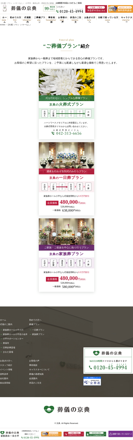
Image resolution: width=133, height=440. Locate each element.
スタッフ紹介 (6, 365)
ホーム (4, 19)
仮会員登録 (5, 383)
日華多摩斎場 (9, 347)
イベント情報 (6, 369)
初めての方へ (15, 19)
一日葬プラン (38, 330)
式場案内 (27, 19)
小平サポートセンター (13, 338)
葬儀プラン (34, 324)
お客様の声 (62, 19)
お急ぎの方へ (90, 19)
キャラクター (126, 19)
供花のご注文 (75, 19)
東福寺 (6, 343)
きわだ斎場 (8, 352)
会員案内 (33, 378)
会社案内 (4, 378)
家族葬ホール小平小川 (13, 330)
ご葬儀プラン (39, 19)
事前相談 (51, 19)
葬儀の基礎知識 (36, 374)
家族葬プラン (38, 334)
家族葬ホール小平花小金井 (15, 334)
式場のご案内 (6, 324)
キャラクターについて (39, 369)
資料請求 (4, 374)
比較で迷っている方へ (108, 19)
